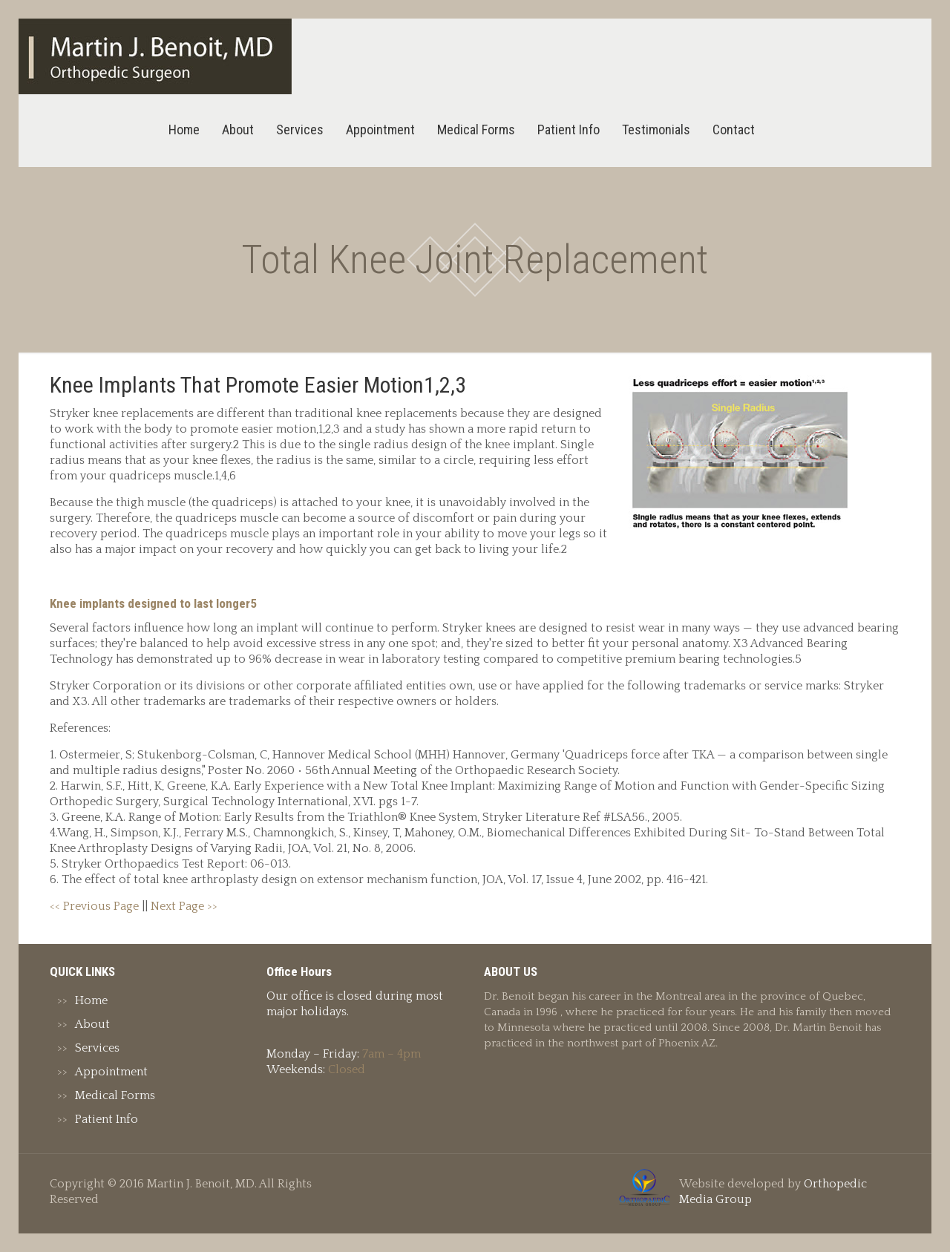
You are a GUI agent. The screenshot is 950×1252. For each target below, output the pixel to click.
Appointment (111, 1071)
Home (91, 1000)
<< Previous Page (94, 906)
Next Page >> (184, 906)
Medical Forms (115, 1095)
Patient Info (106, 1119)
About (92, 1024)
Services (97, 1048)
